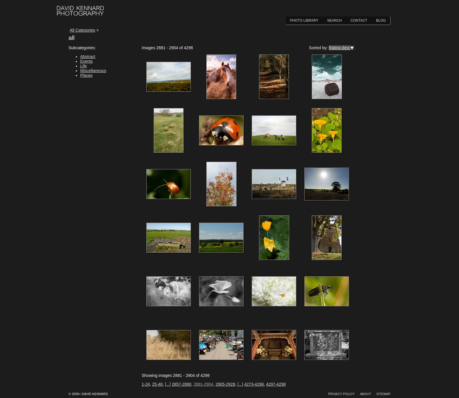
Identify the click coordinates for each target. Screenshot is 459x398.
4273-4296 (254, 384)
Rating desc (339, 47)
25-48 (157, 384)
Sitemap (383, 394)
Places (86, 75)
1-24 (146, 384)
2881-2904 (203, 384)
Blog (381, 20)
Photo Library (304, 20)
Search (334, 20)
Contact (359, 20)
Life (83, 66)
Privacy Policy (341, 394)
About (365, 394)
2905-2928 (225, 384)
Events (86, 61)
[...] (167, 384)
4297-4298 (276, 384)
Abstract (87, 56)
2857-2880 (181, 384)
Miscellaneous (93, 70)
